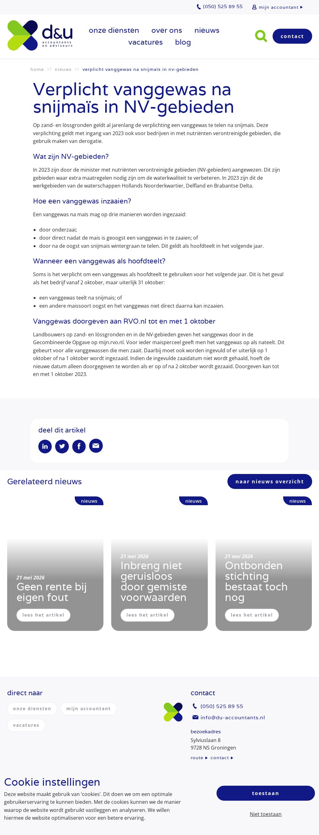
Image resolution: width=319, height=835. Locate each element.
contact (220, 757)
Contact (292, 36)
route (197, 757)
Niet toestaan (266, 814)
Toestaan (265, 793)
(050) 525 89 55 (222, 706)
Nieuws (207, 30)
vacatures (145, 42)
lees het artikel (43, 616)
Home (37, 69)
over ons (166, 30)
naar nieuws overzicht (270, 482)
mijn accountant (278, 7)
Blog (183, 42)
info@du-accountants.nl (233, 717)
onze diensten (114, 30)
